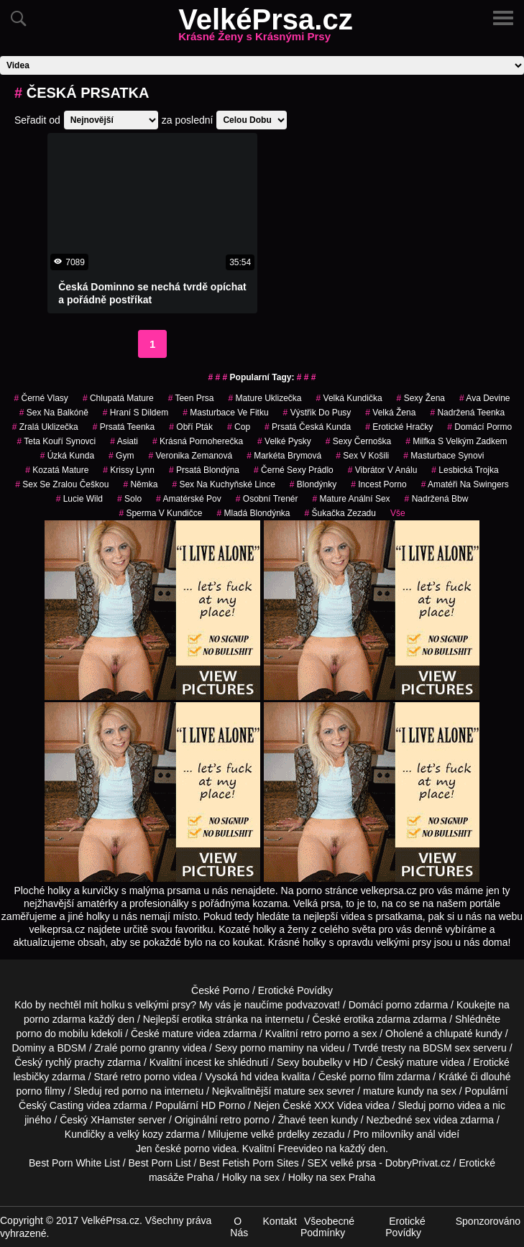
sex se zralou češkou (62, 484)
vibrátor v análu (383, 470)
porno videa (454, 1105)
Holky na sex (251, 1177)
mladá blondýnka (253, 513)
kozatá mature (56, 470)
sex (423, 1120)
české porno (182, 1148)
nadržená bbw (437, 499)
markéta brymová (284, 456)
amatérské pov (188, 499)
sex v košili (362, 456)
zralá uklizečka (45, 427)
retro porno (325, 1033)
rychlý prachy (74, 1062)
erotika (197, 1019)
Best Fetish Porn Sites (249, 1163)
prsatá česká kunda (308, 427)
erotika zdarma (377, 1019)
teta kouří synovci (56, 441)
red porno (125, 1091)
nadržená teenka (467, 413)
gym (121, 456)
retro (230, 1120)
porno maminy (272, 1048)
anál (425, 1134)
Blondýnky (313, 484)
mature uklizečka (264, 398)
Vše (397, 513)
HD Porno (223, 1105)
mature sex (298, 1091)
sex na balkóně (53, 413)
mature (178, 1033)
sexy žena (421, 398)
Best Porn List (160, 1163)
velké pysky (284, 441)
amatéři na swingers (465, 484)
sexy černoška (358, 441)
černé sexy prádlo (294, 470)
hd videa (260, 1076)
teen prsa (191, 398)
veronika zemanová (190, 456)
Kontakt (280, 1221)
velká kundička (349, 398)
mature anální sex (351, 499)
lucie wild (79, 499)
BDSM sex (446, 1048)
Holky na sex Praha (331, 1177)
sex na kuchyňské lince (223, 484)
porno (399, 1005)
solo (129, 499)
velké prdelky (280, 1134)
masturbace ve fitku (225, 413)
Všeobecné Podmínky (327, 1226)
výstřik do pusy (317, 413)
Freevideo (300, 1148)
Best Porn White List (74, 1163)
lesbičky (31, 1076)
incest (198, 1062)
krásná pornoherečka (197, 441)
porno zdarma (55, 1019)
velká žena (390, 413)
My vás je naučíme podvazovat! (269, 1005)
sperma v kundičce (160, 513)
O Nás (239, 1226)
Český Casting (51, 1105)
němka (140, 484)
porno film (371, 1076)
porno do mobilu (52, 1033)
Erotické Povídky (295, 990)
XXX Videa (338, 1105)
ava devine (484, 398)
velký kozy (139, 1134)
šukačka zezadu (340, 513)
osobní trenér (267, 499)
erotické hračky (399, 427)
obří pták (191, 427)
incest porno (378, 484)
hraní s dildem (135, 413)
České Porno (220, 990)
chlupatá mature (118, 398)
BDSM (71, 1048)
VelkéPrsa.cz (265, 28)
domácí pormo (479, 427)
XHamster (113, 1120)
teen (318, 1120)
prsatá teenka (124, 427)
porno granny (150, 1048)
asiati (124, 441)
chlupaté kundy (468, 1033)
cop (238, 427)
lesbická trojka (464, 470)
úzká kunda (67, 456)
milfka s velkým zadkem (456, 441)
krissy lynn (129, 470)
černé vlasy (41, 398)
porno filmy (40, 1091)
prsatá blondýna (204, 470)
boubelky (322, 1062)
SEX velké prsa (342, 1163)
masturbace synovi (443, 456)
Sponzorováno (488, 1221)
